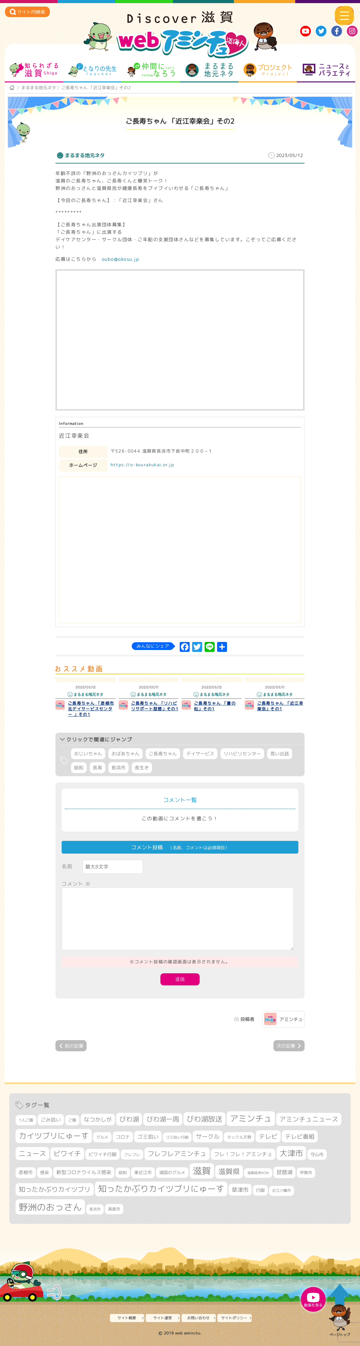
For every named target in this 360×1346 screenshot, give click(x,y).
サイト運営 (162, 1318)
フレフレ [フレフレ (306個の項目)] (132, 1154)
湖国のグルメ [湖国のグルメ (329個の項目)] (172, 1172)
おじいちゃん (88, 753)
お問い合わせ (198, 1318)
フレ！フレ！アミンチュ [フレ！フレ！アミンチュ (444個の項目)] (243, 1154)
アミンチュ (291, 1019)
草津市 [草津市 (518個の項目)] (240, 1190)
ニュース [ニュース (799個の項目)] (32, 1153)
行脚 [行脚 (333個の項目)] (260, 1190)
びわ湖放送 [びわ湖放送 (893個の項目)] (204, 1119)
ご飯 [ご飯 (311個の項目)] (72, 1120)
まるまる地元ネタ (209, 70)
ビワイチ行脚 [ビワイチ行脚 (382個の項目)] (102, 1154)
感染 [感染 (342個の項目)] (44, 1172)
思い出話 (279, 753)
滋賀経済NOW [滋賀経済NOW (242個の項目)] (258, 1173)
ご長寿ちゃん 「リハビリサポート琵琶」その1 (154, 706)
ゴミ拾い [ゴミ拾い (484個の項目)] (148, 1137)
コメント (76, 883)
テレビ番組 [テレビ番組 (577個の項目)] (300, 1136)
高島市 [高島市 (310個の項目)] (114, 1209)
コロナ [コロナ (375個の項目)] (123, 1137)
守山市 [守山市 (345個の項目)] (317, 1154)
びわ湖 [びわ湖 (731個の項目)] (129, 1119)
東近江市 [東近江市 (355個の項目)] (143, 1172)
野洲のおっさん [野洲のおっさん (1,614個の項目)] (50, 1207)
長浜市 (118, 767)
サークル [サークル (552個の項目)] (208, 1136)
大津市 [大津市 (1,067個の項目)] (291, 1153)
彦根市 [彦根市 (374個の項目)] (26, 1172)
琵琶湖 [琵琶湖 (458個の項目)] (284, 1172)
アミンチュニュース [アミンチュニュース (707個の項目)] (308, 1119)
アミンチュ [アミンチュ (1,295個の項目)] (251, 1118)
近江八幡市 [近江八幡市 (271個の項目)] (281, 1190)
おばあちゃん (125, 753)
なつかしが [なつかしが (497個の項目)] (98, 1119)
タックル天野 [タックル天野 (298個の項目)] (239, 1137)
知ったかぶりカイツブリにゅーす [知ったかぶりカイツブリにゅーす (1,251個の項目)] (161, 1189)
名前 (67, 866)
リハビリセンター (242, 753)
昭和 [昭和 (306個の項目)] (123, 1172)
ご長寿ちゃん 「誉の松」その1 (215, 706)
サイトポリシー (234, 1318)
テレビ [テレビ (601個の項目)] (268, 1136)
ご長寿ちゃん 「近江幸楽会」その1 (280, 706)
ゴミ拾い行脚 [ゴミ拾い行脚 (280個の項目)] (177, 1137)
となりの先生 (92, 70)
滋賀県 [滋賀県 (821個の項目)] (229, 1171)
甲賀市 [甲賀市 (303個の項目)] (306, 1172)
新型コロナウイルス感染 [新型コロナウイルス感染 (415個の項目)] (83, 1172)
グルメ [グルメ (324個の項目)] (102, 1137)
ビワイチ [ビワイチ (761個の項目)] (67, 1153)
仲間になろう (151, 70)
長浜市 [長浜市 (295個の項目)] (95, 1209)
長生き (142, 767)
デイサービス (200, 753)
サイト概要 (126, 1318)
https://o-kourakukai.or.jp (142, 465)
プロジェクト (268, 70)
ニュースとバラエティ (326, 70)
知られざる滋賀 (34, 70)
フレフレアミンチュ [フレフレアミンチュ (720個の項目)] (177, 1153)
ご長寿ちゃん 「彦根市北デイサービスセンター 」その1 (91, 708)
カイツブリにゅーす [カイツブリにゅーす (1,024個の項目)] (54, 1135)
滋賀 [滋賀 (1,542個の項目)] (202, 1170)
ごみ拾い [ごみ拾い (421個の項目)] (51, 1119)
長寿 (97, 767)
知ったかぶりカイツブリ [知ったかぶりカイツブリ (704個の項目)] (55, 1189)
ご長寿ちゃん (163, 753)
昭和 (78, 767)
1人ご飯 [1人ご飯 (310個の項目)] (26, 1120)
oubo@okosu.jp (121, 259)
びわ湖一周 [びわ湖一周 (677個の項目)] (162, 1119)
